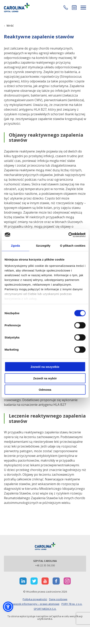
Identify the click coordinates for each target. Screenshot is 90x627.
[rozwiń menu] (83, 7)
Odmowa (45, 389)
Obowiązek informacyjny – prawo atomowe (33, 604)
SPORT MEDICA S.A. (45, 608)
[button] (65, 7)
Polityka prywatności (35, 599)
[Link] (17, 7)
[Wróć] (9, 25)
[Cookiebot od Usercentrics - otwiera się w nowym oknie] (68, 234)
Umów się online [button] (74, 7)
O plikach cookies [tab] (72, 245)
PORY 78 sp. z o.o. (71, 604)
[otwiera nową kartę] (23, 581)
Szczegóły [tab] (43, 245)
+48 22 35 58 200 (45, 565)
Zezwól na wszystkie (45, 366)
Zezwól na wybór (45, 378)
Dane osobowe (58, 599)
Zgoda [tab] (15, 245)
